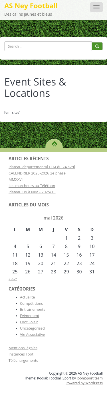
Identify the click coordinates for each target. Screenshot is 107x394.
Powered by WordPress (84, 383)
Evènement (29, 315)
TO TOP (54, 142)
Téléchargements (23, 360)
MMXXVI (16, 179)
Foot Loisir (29, 321)
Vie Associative (32, 334)
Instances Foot (21, 354)
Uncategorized (32, 328)
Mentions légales (23, 347)
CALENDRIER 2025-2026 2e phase (37, 173)
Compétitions (31, 303)
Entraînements (32, 309)
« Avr (13, 278)
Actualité (27, 297)
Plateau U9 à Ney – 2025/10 (32, 191)
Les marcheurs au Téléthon (32, 185)
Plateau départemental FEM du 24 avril (42, 166)
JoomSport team (90, 378)
